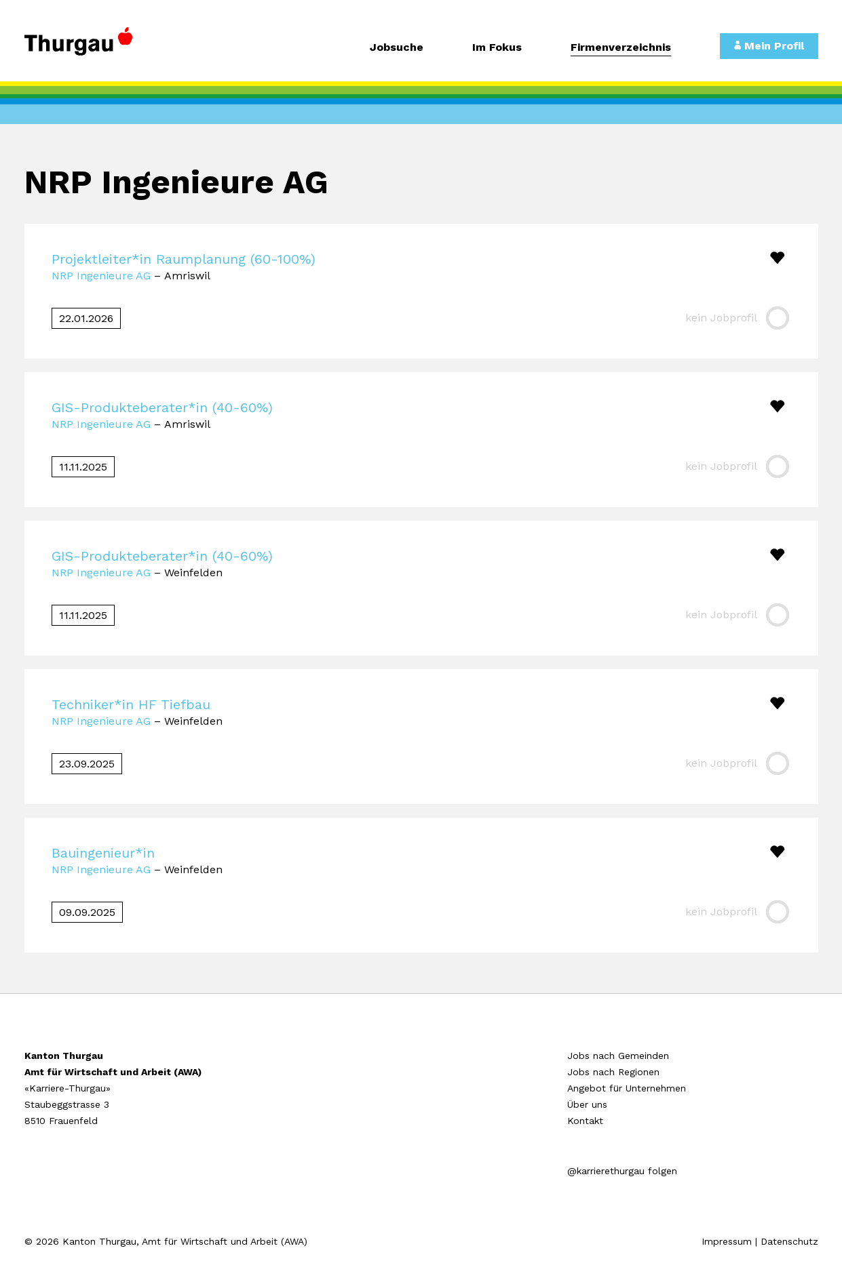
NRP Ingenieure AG (101, 275)
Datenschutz (789, 1241)
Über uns (587, 1104)
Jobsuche (396, 48)
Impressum (727, 1241)
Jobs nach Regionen (613, 1071)
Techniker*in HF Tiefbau (131, 704)
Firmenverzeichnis (621, 48)
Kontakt (585, 1120)
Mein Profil (769, 45)
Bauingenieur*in (103, 853)
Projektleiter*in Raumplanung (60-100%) (183, 259)
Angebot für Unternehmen (626, 1088)
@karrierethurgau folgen (622, 1170)
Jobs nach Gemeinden (618, 1055)
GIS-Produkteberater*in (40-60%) (162, 407)
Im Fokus (497, 48)
